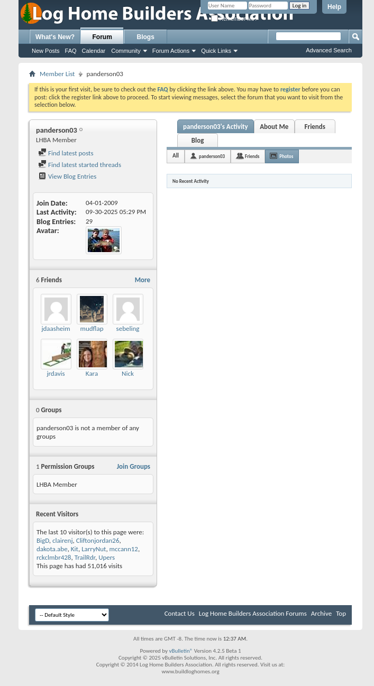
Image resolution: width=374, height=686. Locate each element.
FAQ (71, 51)
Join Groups (133, 466)
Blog (197, 140)
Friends (315, 127)
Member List (57, 74)
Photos (286, 156)
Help (334, 7)
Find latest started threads (79, 165)
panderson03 (212, 156)
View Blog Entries (67, 176)
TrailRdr (85, 557)
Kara (92, 373)
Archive (321, 613)
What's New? (55, 37)
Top (341, 613)
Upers (106, 557)
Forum (102, 37)
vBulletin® (181, 650)
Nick (128, 373)
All (175, 155)
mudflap (92, 328)
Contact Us (180, 613)
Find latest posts (66, 153)
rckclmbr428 (54, 557)
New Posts (46, 51)
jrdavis (56, 373)
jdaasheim (55, 328)
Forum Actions (170, 51)
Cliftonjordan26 (98, 540)
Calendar (94, 51)
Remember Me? (234, 19)
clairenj (62, 540)
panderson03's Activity (215, 127)
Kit (74, 549)
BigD (43, 540)
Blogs (145, 37)
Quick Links (216, 51)
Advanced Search (329, 50)
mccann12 (124, 549)
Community (126, 51)
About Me (274, 127)
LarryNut (93, 549)
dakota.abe (52, 549)
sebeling (128, 328)
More (142, 280)
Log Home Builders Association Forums (253, 613)
